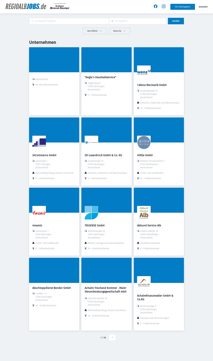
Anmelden (203, 7)
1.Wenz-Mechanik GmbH (152, 85)
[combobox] (69, 21)
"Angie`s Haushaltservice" (100, 77)
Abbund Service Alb (149, 225)
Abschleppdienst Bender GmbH (51, 288)
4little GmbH (145, 155)
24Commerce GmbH (44, 155)
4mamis (37, 225)
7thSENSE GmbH (95, 225)
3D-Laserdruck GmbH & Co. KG (103, 155)
